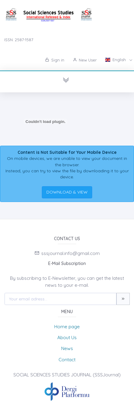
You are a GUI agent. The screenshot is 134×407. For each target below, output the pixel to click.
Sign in (54, 60)
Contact (67, 359)
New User (85, 60)
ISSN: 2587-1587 (18, 39)
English (116, 59)
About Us (67, 337)
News (67, 348)
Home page (67, 326)
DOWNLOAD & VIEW (67, 192)
